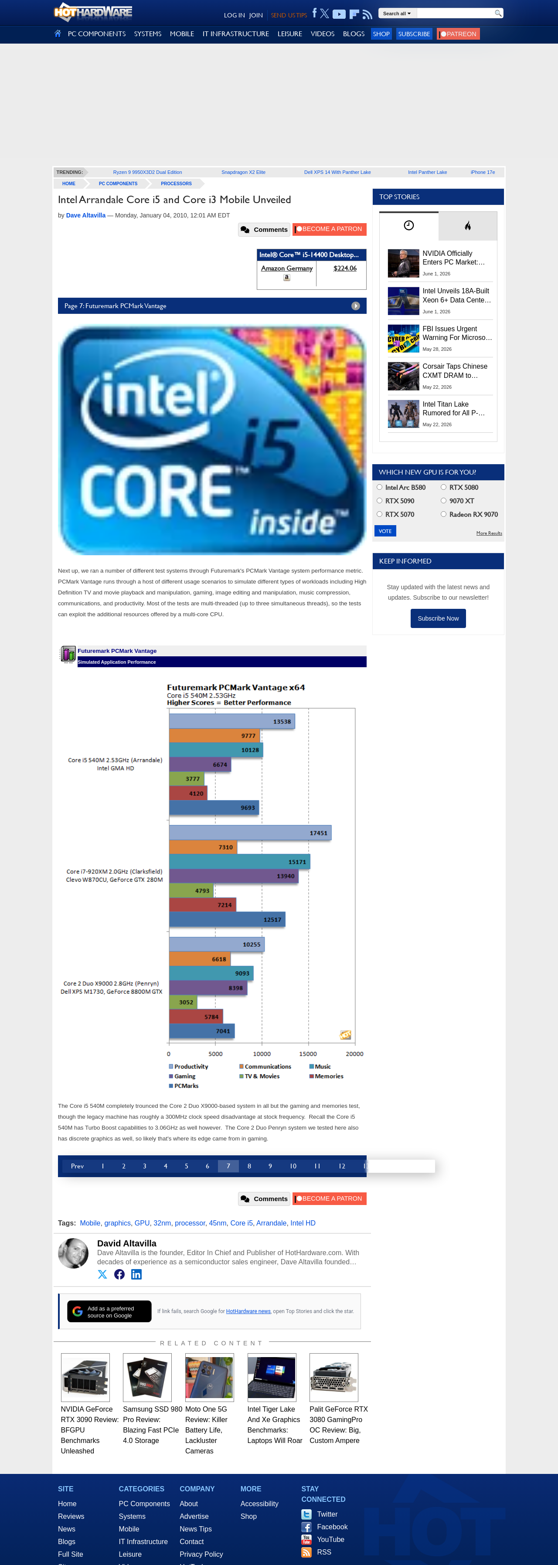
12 (341, 1166)
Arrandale (271, 1223)
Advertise (194, 1516)
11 (317, 1166)
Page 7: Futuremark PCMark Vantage (214, 306)
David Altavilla (127, 1243)
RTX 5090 (395, 501)
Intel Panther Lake (427, 172)
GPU (142, 1223)
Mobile (90, 1223)
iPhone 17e (483, 172)
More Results (489, 533)
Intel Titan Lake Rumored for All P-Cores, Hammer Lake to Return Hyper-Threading (455, 409)
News (66, 1529)
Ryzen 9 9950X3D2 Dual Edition (147, 172)
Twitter (327, 1514)
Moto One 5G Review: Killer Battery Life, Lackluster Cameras (206, 1430)
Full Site (70, 1554)
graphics (117, 1223)
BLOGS (353, 34)
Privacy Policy (201, 1554)
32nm (162, 1223)
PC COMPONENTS (97, 34)
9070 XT (457, 501)
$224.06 (345, 268)
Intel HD (303, 1223)
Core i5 (241, 1223)
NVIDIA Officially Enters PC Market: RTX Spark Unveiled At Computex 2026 (457, 258)
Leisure (130, 1554)
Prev (77, 1166)
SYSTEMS (147, 34)
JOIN (256, 15)
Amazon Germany (287, 268)
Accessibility (260, 1503)
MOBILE (182, 34)
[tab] (409, 226)
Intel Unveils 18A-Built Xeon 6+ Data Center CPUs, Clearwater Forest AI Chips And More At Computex (456, 296)
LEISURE (290, 34)
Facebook (332, 1527)
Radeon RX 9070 (469, 514)
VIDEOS (322, 34)
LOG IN (234, 15)
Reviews (71, 1516)
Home (67, 1503)
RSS (324, 1552)
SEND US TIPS (289, 15)
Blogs (66, 1541)
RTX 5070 (395, 514)
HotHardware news (248, 1311)
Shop (381, 33)
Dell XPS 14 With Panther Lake (337, 172)
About (189, 1503)
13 (366, 1166)
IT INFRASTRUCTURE (236, 34)
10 (292, 1166)
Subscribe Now (438, 618)
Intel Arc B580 (401, 487)
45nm (218, 1223)
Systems (132, 1516)
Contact (192, 1541)
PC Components (118, 183)
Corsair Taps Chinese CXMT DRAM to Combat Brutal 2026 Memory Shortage (455, 371)
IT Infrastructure (143, 1541)
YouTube (330, 1539)
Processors (176, 183)
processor (190, 1223)
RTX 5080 (459, 487)
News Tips (196, 1529)
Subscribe (414, 33)
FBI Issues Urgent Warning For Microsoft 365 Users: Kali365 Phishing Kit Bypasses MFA (456, 334)
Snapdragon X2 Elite (243, 172)
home (68, 183)
